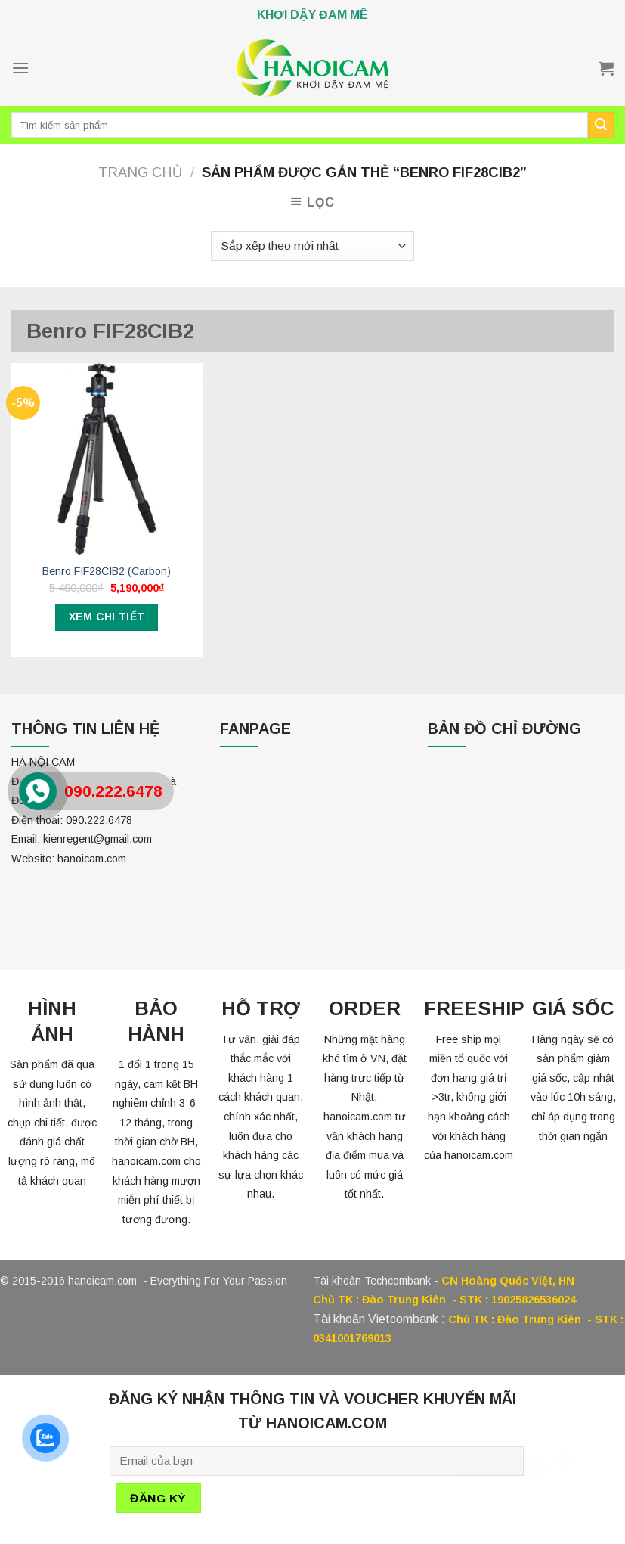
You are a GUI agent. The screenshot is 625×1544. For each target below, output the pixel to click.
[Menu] (20, 67)
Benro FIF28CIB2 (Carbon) (106, 571)
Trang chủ (140, 172)
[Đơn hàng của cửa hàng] (312, 246)
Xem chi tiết (107, 616)
